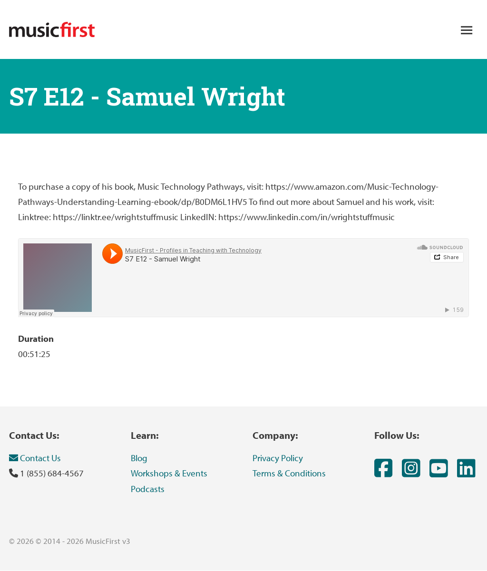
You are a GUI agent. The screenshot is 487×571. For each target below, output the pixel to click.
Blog (139, 458)
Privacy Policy (278, 458)
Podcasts (148, 488)
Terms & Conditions (289, 473)
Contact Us (35, 458)
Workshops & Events (169, 473)
